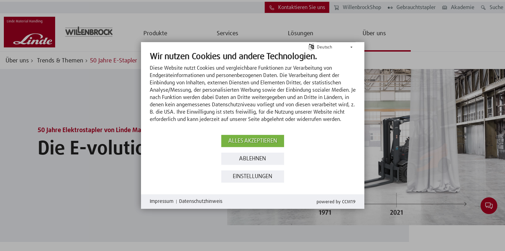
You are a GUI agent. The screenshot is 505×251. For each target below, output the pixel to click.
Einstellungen (252, 176)
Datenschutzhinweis (200, 201)
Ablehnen (252, 158)
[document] (253, 92)
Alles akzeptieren (252, 141)
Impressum (161, 201)
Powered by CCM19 (336, 202)
